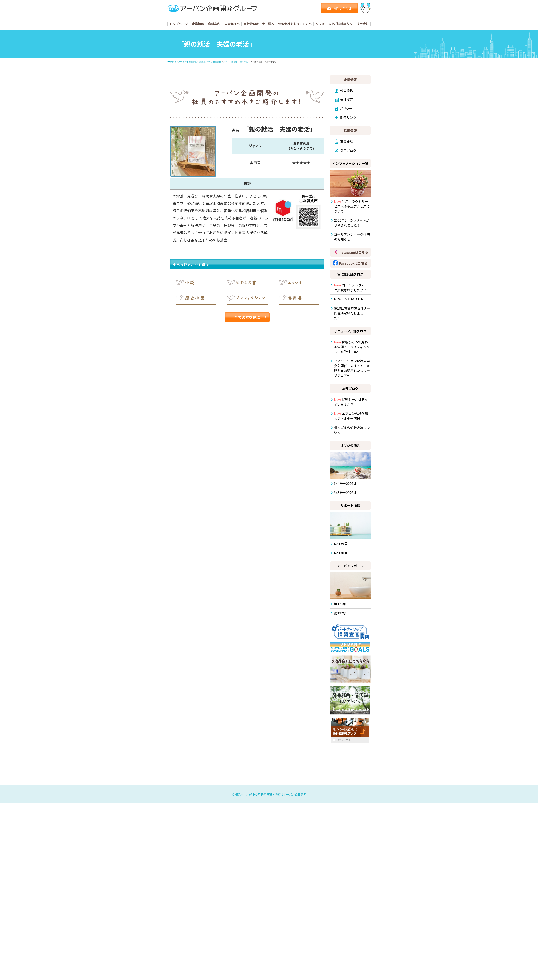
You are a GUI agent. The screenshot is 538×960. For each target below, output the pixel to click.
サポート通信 (350, 505)
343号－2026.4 (345, 492)
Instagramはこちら (353, 252)
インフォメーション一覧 (350, 163)
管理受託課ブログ (350, 274)
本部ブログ (350, 388)
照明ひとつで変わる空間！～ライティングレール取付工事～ (352, 347)
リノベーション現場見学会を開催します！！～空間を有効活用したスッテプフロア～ (352, 368)
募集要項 (346, 141)
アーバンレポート (350, 565)
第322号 (340, 613)
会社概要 (346, 99)
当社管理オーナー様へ (259, 24)
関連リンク (348, 117)
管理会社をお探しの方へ (295, 24)
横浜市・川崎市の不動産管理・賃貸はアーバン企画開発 (270, 794)
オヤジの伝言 (350, 445)
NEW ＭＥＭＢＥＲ (349, 299)
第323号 (340, 603)
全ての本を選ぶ (247, 317)
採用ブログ (348, 150)
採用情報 (362, 24)
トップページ (178, 24)
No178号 (340, 552)
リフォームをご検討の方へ (334, 24)
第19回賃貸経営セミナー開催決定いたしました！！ (352, 313)
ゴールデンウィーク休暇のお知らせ (352, 237)
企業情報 (198, 24)
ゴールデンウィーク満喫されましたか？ (351, 287)
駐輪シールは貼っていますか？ (351, 402)
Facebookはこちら (353, 263)
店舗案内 (214, 24)
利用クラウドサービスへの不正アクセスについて (352, 206)
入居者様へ (232, 24)
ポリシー (346, 108)
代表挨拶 (346, 90)
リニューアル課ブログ (350, 331)
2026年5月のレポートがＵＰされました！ (351, 223)
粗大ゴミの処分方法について (352, 430)
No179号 (340, 543)
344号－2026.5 (345, 483)
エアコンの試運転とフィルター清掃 (351, 416)
